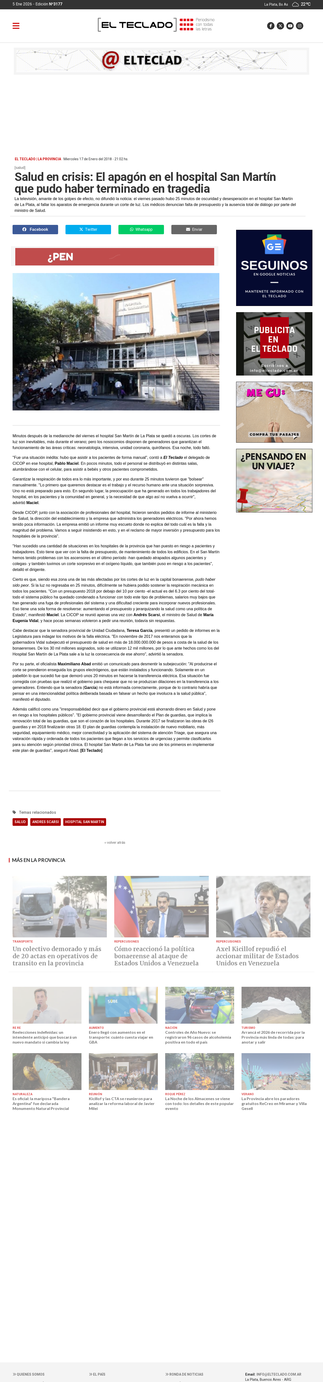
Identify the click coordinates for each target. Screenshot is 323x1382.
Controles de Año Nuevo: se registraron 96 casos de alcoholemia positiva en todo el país (198, 1037)
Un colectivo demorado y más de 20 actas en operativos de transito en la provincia (57, 956)
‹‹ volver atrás (114, 842)
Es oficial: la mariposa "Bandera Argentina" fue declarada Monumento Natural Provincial (41, 1103)
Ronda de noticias (184, 1374)
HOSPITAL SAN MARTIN (84, 822)
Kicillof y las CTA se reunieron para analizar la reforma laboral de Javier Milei (122, 1103)
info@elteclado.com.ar (279, 1374)
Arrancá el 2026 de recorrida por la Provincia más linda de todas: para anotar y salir (273, 1037)
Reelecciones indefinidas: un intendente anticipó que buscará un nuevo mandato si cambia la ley (45, 1037)
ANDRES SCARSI (45, 822)
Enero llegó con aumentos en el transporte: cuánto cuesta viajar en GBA (121, 1037)
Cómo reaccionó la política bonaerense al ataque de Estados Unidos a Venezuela (156, 956)
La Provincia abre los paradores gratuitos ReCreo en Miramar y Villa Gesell (274, 1103)
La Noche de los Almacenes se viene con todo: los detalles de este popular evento (199, 1103)
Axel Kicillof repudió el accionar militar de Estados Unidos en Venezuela (257, 956)
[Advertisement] (161, 115)
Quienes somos (29, 1374)
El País (97, 1374)
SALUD (20, 822)
